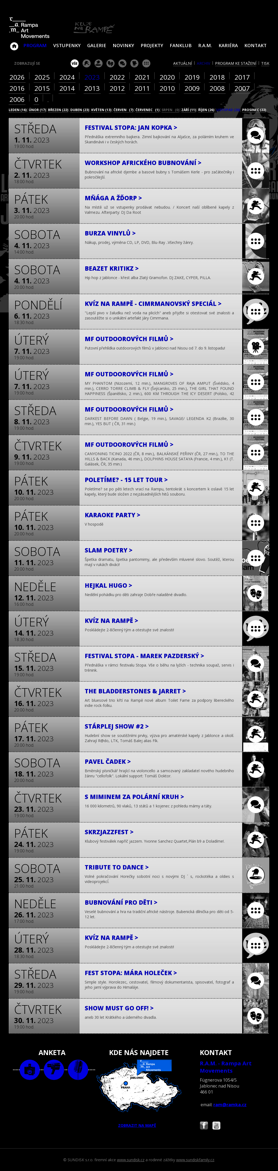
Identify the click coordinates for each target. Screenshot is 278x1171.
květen (101, 110)
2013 (92, 88)
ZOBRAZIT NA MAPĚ (139, 1094)
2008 (217, 88)
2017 (242, 77)
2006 (17, 99)
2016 (17, 88)
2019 (192, 77)
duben (79, 110)
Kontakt (255, 45)
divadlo (110, 63)
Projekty (152, 45)
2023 (92, 77)
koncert (86, 63)
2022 (117, 77)
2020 (167, 77)
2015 (42, 88)
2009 (192, 88)
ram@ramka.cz (230, 1105)
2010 (167, 88)
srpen (170, 110)
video (54, 1070)
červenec (147, 110)
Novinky (123, 45)
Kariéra (228, 45)
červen (123, 110)
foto (30, 1070)
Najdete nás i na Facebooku (204, 1126)
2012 (117, 88)
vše (74, 63)
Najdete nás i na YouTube (216, 1126)
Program (35, 45)
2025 (42, 77)
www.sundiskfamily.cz (195, 1159)
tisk (265, 63)
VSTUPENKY (67, 45)
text (78, 1070)
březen (58, 110)
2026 (17, 77)
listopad (228, 110)
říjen (206, 110)
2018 (217, 77)
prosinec (254, 110)
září (188, 110)
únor (37, 110)
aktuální (182, 63)
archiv (203, 63)
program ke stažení (235, 63)
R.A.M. (205, 45)
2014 (67, 88)
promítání (134, 63)
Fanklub (181, 45)
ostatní (146, 63)
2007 (242, 88)
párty (98, 63)
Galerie (96, 45)
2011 (142, 88)
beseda (122, 63)
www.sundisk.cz (130, 1159)
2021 (142, 77)
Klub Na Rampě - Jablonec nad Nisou (14, 43)
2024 (67, 77)
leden (18, 110)
